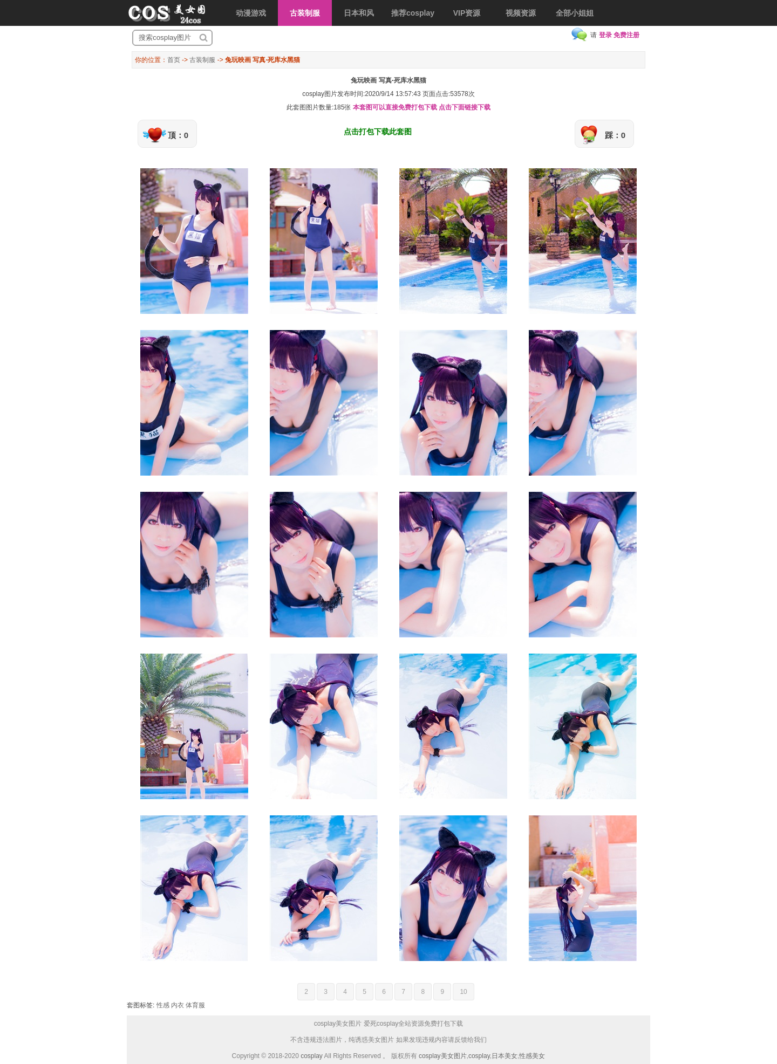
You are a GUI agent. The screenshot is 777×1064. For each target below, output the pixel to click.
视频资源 (521, 13)
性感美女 (532, 1056)
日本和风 (359, 13)
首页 (173, 60)
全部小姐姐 (575, 13)
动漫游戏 (251, 13)
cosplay (312, 1056)
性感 (162, 1005)
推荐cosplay (412, 13)
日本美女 (504, 1056)
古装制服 (305, 13)
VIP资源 (467, 13)
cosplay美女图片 (443, 1056)
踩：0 (615, 135)
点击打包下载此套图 (378, 131)
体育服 (195, 1005)
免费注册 (626, 35)
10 (463, 992)
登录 (605, 35)
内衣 (177, 1005)
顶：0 (178, 135)
